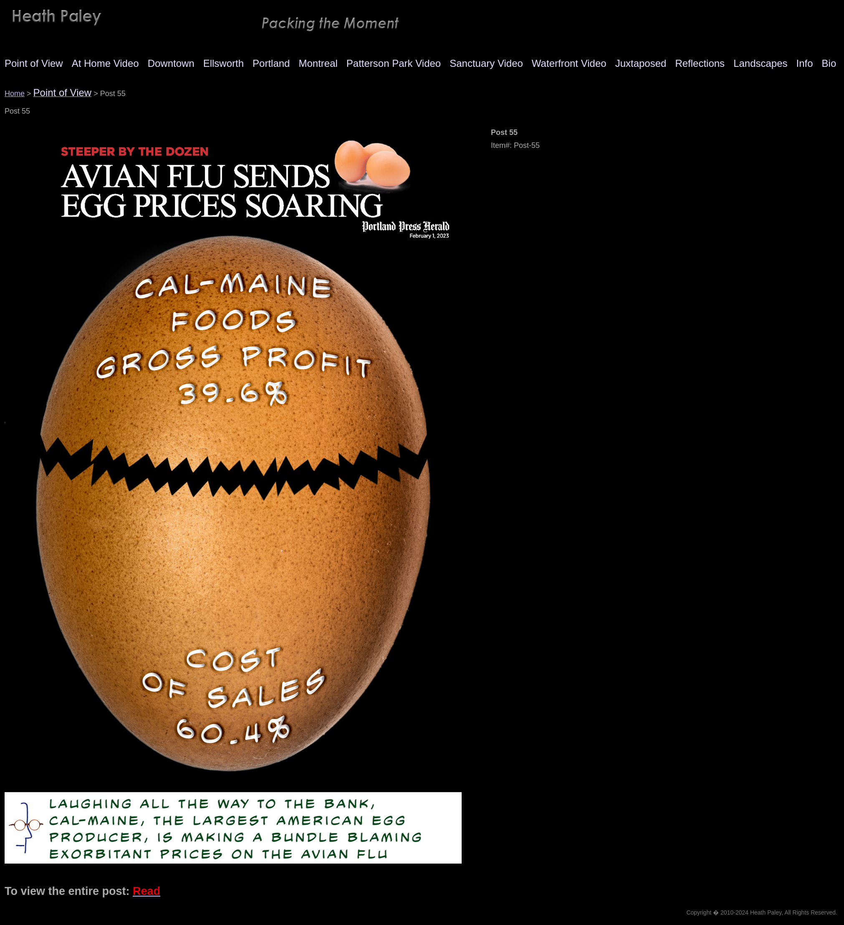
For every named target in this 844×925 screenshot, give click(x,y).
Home (15, 93)
